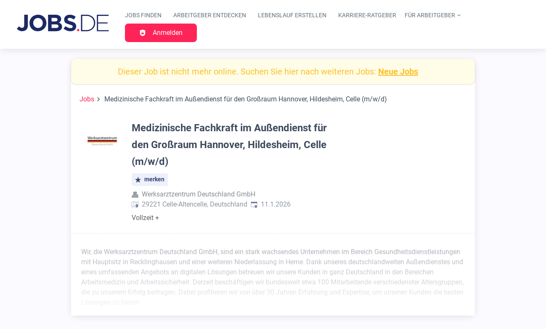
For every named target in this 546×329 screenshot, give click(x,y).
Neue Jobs (398, 71)
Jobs (87, 99)
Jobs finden (143, 15)
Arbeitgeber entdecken (209, 15)
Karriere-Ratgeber (367, 15)
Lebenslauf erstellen (292, 15)
